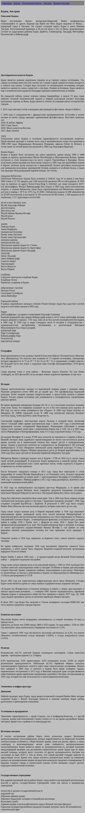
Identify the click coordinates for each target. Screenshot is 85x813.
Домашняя (7, 3)
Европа (17, 3)
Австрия (48, 3)
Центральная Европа (32, 3)
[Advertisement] (42, 56)
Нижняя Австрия (61, 3)
